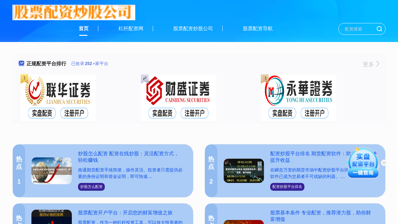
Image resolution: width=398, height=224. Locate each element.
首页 (84, 28)
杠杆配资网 (130, 28)
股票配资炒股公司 (193, 28)
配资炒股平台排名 (287, 186)
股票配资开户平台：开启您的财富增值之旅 (125, 212)
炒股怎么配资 (91, 186)
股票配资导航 (258, 28)
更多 (371, 64)
